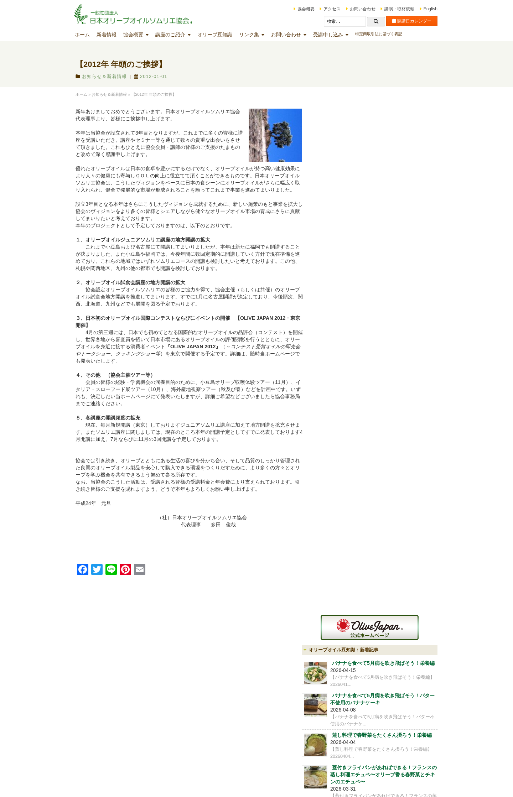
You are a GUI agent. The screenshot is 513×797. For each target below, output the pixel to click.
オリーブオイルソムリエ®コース (211, 705)
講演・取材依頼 (389, 8)
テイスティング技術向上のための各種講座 (301, 690)
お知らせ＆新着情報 (114, 76)
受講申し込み (338, 34)
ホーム (92, 34)
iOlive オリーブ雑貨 (359, 583)
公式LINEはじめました (357, 465)
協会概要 (296, 8)
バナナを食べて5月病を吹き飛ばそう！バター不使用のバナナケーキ (390, 203)
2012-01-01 (160, 76)
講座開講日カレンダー (201, 673)
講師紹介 (347, 561)
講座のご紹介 (180, 34)
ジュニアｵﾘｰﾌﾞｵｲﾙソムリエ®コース (213, 695)
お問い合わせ (353, 8)
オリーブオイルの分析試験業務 (372, 572)
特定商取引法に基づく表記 (388, 34)
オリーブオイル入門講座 (203, 684)
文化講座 (277, 729)
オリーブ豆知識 (224, 34)
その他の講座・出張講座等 (294, 740)
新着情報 (116, 34)
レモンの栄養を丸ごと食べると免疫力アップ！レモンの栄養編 (391, 357)
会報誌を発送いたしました (362, 447)
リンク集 (259, 34)
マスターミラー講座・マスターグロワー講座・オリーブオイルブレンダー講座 (298, 712)
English (421, 8)
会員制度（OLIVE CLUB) (365, 550)
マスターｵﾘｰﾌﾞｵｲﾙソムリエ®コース (213, 716)
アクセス (322, 8)
